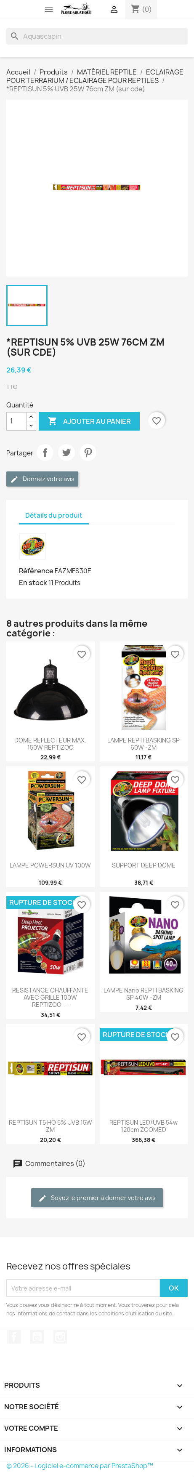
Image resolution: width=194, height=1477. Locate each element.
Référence (36, 571)
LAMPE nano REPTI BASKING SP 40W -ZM (143, 993)
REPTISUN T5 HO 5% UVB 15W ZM (50, 1126)
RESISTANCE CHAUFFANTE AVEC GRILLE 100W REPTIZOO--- (50, 997)
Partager (45, 452)
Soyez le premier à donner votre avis (97, 1198)
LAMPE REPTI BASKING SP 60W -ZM (143, 743)
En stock (33, 582)
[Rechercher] (97, 36)
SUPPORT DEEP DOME (143, 865)
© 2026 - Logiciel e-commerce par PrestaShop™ (79, 1465)
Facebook (14, 1337)
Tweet (66, 452)
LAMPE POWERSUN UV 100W (50, 865)
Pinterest (88, 452)
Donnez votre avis (42, 479)
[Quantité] (16, 421)
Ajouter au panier (89, 421)
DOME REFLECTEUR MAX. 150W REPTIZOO (50, 743)
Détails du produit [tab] (53, 515)
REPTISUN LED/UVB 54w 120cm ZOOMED (143, 1126)
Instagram (60, 1337)
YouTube (37, 1337)
